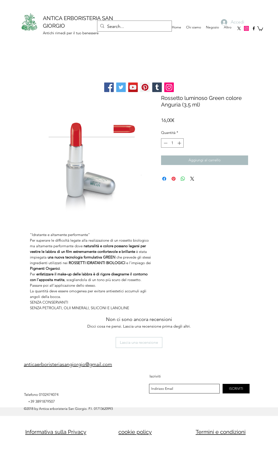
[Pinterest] (145, 87)
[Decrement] (165, 143)
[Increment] (180, 143)
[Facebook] (109, 87)
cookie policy (135, 432)
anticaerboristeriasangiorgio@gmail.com (68, 364)
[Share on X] (192, 179)
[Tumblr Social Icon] (157, 87)
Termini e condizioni (221, 432)
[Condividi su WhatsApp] (183, 179)
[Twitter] (121, 87)
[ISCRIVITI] (236, 388)
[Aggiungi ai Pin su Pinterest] (174, 179)
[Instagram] (246, 28)
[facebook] (253, 28)
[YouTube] (133, 87)
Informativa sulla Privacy (55, 432)
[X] (239, 28)
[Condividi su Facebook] (164, 179)
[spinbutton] (172, 143)
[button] (260, 28)
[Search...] (134, 27)
